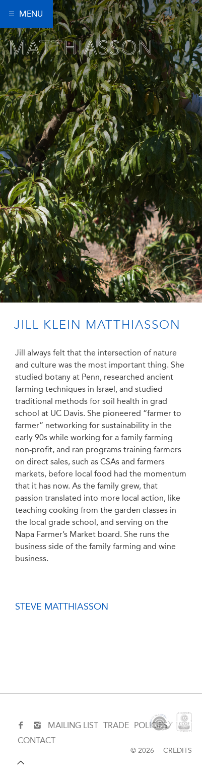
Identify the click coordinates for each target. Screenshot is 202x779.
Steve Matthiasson (61, 606)
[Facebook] (22, 726)
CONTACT (36, 740)
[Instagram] (37, 726)
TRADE (116, 725)
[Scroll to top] (20, 763)
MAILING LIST (73, 725)
